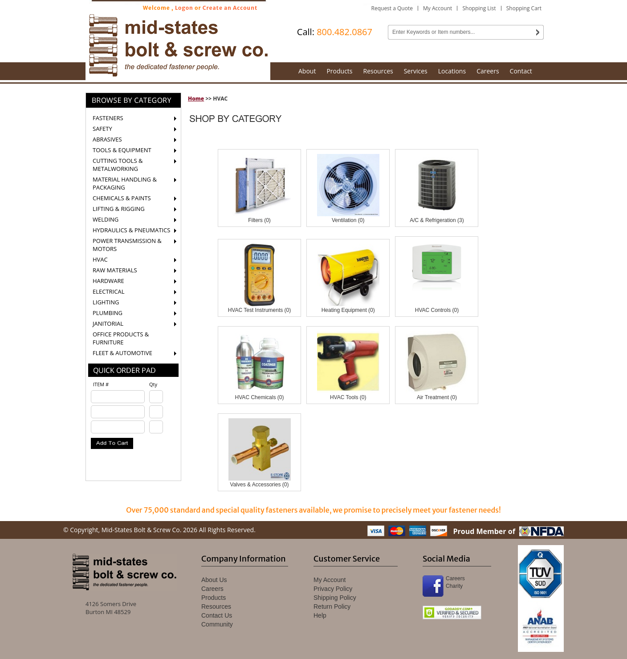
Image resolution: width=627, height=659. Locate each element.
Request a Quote (392, 8)
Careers (487, 71)
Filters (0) (259, 220)
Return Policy (332, 606)
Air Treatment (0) (437, 397)
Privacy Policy (333, 588)
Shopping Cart (524, 8)
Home (196, 98)
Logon (184, 7)
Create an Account (230, 7)
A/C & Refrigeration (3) (437, 220)
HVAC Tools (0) (348, 397)
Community (217, 624)
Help (320, 615)
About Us (214, 579)
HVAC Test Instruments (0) (259, 310)
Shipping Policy (335, 597)
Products (339, 71)
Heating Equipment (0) (348, 310)
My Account (437, 8)
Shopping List (479, 8)
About (307, 71)
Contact (521, 71)
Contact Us (216, 615)
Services (416, 71)
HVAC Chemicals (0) (259, 397)
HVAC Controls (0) (437, 310)
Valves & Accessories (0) (259, 484)
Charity (454, 586)
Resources (378, 71)
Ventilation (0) (348, 220)
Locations (452, 71)
